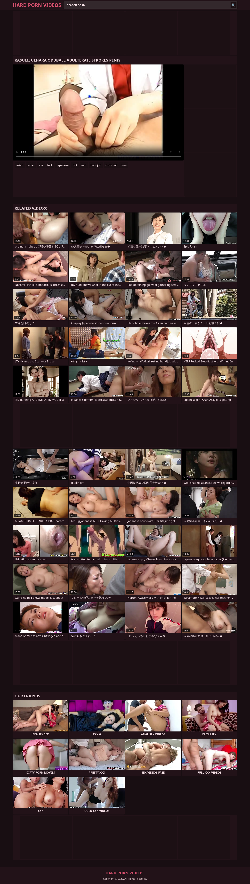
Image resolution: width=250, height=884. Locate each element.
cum (124, 165)
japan (31, 165)
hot (75, 165)
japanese (63, 165)
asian (19, 165)
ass (41, 165)
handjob (95, 165)
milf (83, 165)
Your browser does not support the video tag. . (98, 112)
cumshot (111, 165)
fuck (50, 165)
